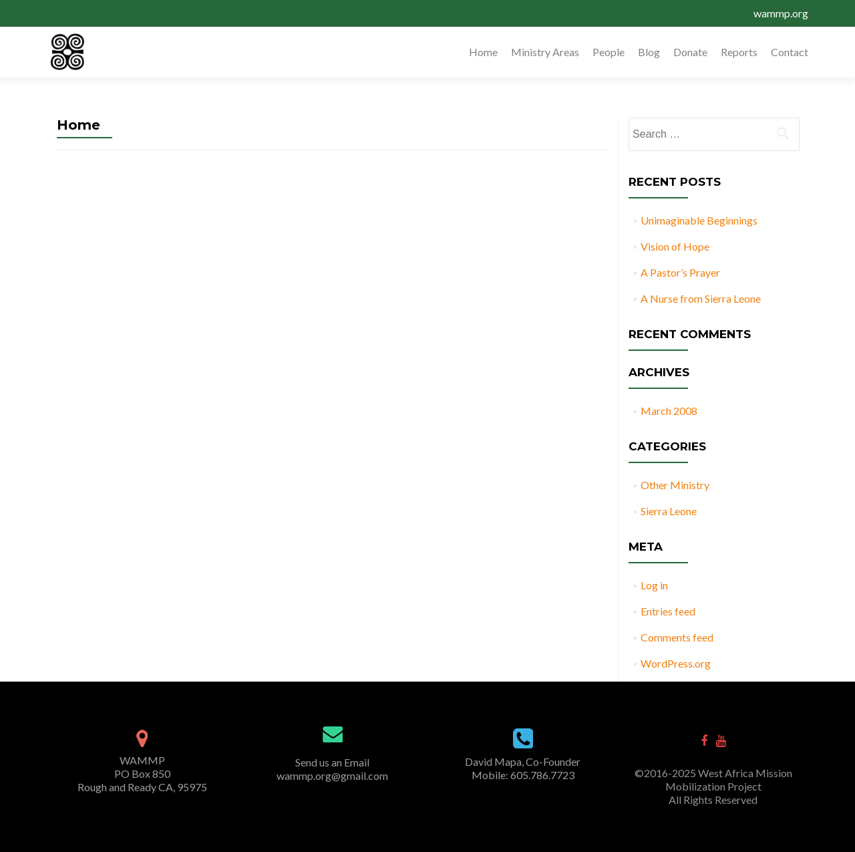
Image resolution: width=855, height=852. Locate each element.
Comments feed (677, 637)
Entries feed (668, 611)
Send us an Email (332, 762)
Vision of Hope (675, 246)
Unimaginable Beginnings (699, 220)
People (608, 51)
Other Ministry (675, 484)
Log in (654, 585)
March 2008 (669, 410)
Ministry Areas (545, 51)
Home (483, 51)
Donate (690, 51)
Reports (739, 51)
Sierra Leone (669, 511)
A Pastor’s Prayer (680, 272)
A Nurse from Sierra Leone (701, 298)
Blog (649, 51)
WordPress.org (676, 663)
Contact (789, 51)
